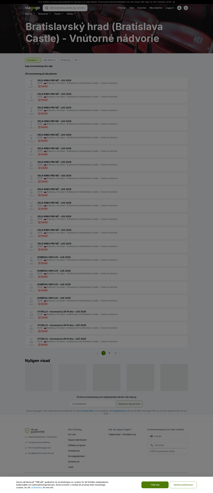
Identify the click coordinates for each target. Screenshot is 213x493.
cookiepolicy (36, 487)
